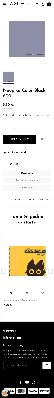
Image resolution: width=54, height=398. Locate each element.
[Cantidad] (10, 128)
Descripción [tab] (27, 173)
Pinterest (17, 164)
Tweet (11, 164)
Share (5, 164)
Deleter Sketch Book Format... (20, 300)
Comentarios (27, 188)
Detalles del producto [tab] (27, 180)
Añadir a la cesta (19, 139)
